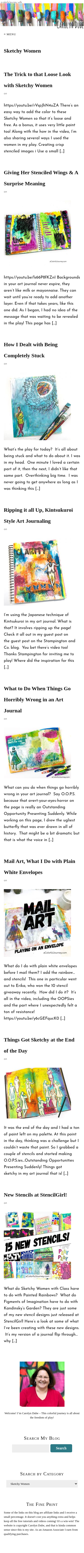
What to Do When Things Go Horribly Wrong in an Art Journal (37, 700)
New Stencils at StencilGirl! (35, 1195)
